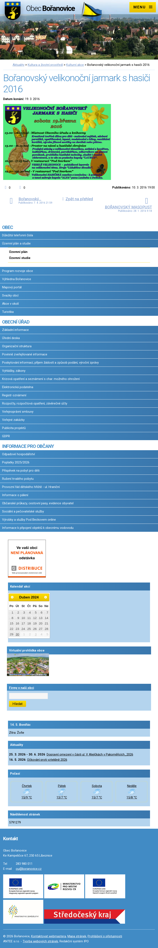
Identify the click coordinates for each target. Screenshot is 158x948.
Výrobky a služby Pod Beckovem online (29, 519)
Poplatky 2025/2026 (15, 462)
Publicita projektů (14, 428)
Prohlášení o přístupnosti (105, 936)
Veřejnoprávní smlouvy (17, 412)
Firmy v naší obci (21, 688)
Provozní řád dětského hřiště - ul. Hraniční (31, 487)
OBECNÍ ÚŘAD (15, 322)
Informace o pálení (15, 495)
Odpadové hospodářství (18, 454)
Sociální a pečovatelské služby (23, 511)
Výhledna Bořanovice (16, 279)
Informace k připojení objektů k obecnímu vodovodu (38, 528)
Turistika (8, 312)
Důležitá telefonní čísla (17, 235)
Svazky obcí (10, 295)
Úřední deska (11, 338)
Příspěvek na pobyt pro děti (21, 470)
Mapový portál (12, 287)
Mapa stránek (76, 936)
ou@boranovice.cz (29, 869)
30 (17, 634)
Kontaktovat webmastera (48, 936)
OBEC (7, 227)
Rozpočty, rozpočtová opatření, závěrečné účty (34, 403)
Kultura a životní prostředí (45, 65)
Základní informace (15, 330)
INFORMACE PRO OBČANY (28, 446)
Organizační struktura (17, 346)
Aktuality (18, 65)
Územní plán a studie (16, 243)
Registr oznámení (14, 395)
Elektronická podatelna (17, 387)
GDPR (6, 436)
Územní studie (19, 258)
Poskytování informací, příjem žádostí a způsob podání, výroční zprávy (50, 362)
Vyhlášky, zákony (13, 371)
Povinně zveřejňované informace (24, 354)
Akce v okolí (10, 304)
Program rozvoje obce (17, 271)
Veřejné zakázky (13, 420)
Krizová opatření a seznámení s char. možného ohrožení (41, 379)
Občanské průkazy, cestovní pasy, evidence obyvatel (38, 503)
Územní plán (18, 252)
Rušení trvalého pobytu (18, 479)
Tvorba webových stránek (40, 941)
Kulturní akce (75, 65)
